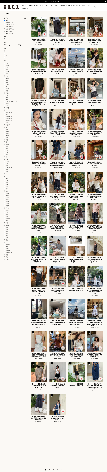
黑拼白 (7, 248)
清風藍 (7, 144)
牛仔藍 (7, 161)
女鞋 (88, 5)
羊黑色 (7, 210)
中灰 (7, 63)
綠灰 (7, 189)
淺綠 (7, 137)
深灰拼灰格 (9, 112)
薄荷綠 (7, 225)
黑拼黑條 (8, 250)
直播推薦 (38, 5)
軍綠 (7, 238)
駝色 (7, 242)
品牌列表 (24, 5)
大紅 (7, 86)
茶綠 (7, 223)
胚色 (7, 216)
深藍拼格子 (9, 116)
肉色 (7, 214)
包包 (83, 5)
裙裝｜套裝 (62, 5)
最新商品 (31, 5)
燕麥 (7, 159)
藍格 (7, 229)
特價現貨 (44, 5)
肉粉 (7, 212)
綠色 (7, 191)
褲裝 (56, 5)
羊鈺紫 (7, 206)
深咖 (7, 105)
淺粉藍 (7, 135)
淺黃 (7, 142)
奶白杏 (7, 88)
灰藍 (7, 154)
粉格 (7, 180)
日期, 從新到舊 (10, 31)
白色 (7, 165)
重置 (25, 18)
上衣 (51, 5)
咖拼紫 (7, 78)
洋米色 (7, 103)
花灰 (7, 221)
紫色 (7, 186)
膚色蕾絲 (8, 218)
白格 (7, 163)
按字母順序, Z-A (10, 24)
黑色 (7, 257)
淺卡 (7, 127)
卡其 (7, 69)
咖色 (7, 82)
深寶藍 (7, 108)
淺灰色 (7, 131)
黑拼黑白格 (9, 252)
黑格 (7, 255)
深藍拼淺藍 (9, 118)
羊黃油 (7, 208)
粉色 (7, 182)
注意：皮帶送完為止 (11, 101)
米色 (7, 176)
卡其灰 (7, 71)
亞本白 (7, 65)
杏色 (7, 97)
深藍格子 (8, 125)
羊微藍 (7, 195)
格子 (7, 99)
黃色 (7, 246)
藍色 (7, 231)
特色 (7, 20)
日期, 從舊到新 (10, 33)
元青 (7, 67)
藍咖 (7, 227)
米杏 (7, 172)
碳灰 (7, 169)
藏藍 (7, 235)
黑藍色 (7, 259)
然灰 (7, 157)
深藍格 (7, 123)
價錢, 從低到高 (10, 27)
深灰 (7, 110)
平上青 (7, 93)
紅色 (7, 184)
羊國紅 (7, 193)
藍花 (7, 233)
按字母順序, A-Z (10, 22)
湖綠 (7, 146)
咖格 (7, 80)
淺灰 (7, 129)
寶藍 (7, 91)
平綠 (7, 95)
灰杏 (7, 148)
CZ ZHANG (8, 39)
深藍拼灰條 (9, 120)
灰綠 (7, 150)
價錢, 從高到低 (10, 29)
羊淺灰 (7, 201)
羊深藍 (7, 199)
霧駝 (7, 240)
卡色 (7, 76)
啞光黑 (7, 84)
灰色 (7, 152)
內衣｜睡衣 (76, 5)
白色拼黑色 (9, 167)
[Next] (61, 469)
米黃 (7, 178)
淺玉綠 (7, 133)
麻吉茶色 (8, 244)
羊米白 (7, 203)
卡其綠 (7, 74)
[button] (95, 7)
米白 (7, 174)
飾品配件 (24, 8)
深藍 (7, 114)
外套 (69, 5)
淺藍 (7, 140)
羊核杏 (7, 197)
